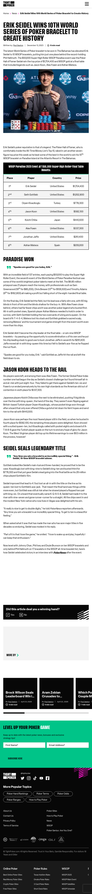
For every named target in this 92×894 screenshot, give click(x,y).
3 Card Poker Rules (41, 884)
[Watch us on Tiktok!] (35, 778)
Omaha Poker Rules (41, 879)
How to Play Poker (55, 816)
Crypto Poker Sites (10, 884)
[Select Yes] (8, 615)
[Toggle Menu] (87, 4)
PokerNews (60, 552)
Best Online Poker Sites (12, 875)
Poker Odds (63, 793)
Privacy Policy (9, 821)
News (14, 13)
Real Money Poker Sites (12, 879)
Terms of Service (10, 825)
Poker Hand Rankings (17, 793)
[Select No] (21, 615)
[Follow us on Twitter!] (22, 778)
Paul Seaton (18, 45)
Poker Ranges (14, 799)
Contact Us (8, 816)
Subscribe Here (15, 758)
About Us (7, 811)
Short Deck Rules (41, 889)
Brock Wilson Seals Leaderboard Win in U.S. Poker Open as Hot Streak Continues (20, 694)
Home (6, 13)
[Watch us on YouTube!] (41, 778)
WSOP (50, 825)
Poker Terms (43, 793)
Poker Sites (52, 811)
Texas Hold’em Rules (42, 875)
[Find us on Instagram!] (29, 778)
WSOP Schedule (68, 889)
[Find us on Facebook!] (47, 778)
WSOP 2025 (67, 875)
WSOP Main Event (69, 879)
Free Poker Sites (10, 889)
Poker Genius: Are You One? (59, 830)
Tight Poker (8, 3)
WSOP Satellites (68, 884)
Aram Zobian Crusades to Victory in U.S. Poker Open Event (55, 694)
